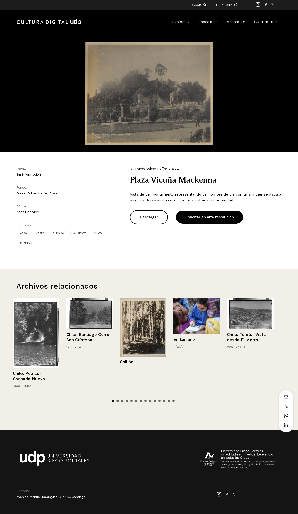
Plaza (98, 233)
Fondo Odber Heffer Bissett (38, 193)
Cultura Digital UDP (48, 24)
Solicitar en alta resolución (209, 217)
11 (159, 401)
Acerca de (236, 22)
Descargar (149, 217)
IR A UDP (226, 5)
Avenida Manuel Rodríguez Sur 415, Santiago (51, 497)
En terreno (184, 339)
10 (155, 401)
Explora (180, 22)
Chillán (126, 361)
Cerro (40, 233)
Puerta (25, 243)
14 (173, 401)
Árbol (24, 233)
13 (169, 401)
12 (164, 401)
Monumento (79, 233)
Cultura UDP (265, 22)
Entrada (58, 233)
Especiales (208, 22)
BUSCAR (197, 5)
